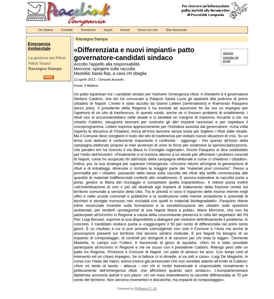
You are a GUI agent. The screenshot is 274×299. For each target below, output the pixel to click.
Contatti (67, 30)
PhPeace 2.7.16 (146, 288)
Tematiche (88, 30)
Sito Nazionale (176, 30)
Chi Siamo (45, 30)
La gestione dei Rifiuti (46, 58)
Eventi (125, 30)
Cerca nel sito (148, 30)
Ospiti (108, 30)
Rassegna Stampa (45, 68)
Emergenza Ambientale (39, 46)
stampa (228, 53)
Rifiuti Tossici (39, 63)
